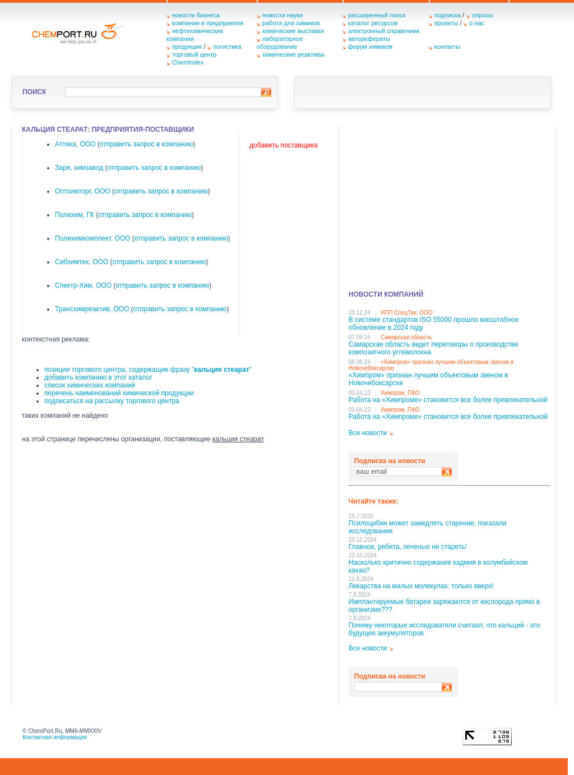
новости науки (282, 15)
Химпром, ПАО (400, 393)
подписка (447, 15)
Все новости (368, 433)
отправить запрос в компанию (146, 144)
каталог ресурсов (373, 23)
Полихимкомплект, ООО (92, 238)
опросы (482, 15)
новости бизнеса (196, 15)
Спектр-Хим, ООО (83, 285)
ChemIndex (187, 62)
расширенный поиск (377, 15)
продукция (187, 46)
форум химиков (370, 46)
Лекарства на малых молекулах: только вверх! (421, 586)
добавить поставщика (283, 145)
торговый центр (194, 54)
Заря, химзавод (79, 168)
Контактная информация (54, 737)
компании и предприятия (207, 23)
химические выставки (293, 30)
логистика (227, 46)
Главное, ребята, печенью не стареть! (408, 547)
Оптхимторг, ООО (82, 191)
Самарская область (406, 337)
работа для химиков (291, 23)
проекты (446, 23)
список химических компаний (89, 385)
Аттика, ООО (75, 144)
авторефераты (369, 38)
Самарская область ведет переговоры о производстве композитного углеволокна (434, 348)
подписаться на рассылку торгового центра (111, 401)
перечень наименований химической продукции (119, 393)
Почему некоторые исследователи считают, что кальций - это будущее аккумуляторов (444, 629)
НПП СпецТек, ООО (407, 313)
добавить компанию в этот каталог (98, 377)
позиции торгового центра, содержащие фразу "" (148, 369)
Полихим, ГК (74, 215)
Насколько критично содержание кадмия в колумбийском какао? (438, 566)
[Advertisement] (449, 204)
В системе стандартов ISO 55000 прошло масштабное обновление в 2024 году (434, 323)
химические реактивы (293, 54)
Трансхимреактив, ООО (92, 309)
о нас (476, 23)
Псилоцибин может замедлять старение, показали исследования (428, 527)
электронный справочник (383, 30)
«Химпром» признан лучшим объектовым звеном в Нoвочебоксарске (428, 379)
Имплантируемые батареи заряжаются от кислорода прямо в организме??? (444, 605)
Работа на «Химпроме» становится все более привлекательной (448, 400)
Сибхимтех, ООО (81, 262)
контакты (447, 46)
